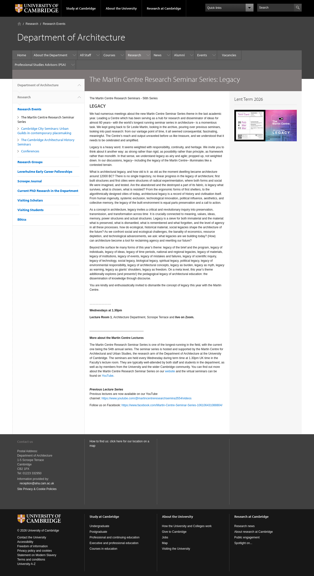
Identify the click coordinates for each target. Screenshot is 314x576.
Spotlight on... (243, 543)
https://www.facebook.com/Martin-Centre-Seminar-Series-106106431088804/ (171, 405)
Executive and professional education (114, 543)
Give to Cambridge (174, 531)
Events (202, 55)
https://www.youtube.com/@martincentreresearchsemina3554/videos (147, 398)
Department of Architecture (38, 87)
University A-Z (26, 564)
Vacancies (229, 55)
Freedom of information (32, 546)
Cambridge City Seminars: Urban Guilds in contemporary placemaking (44, 130)
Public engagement (247, 537)
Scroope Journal (29, 181)
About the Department (50, 55)
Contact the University (31, 537)
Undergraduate (99, 526)
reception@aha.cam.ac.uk (37, 483)
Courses (109, 55)
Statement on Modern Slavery (36, 555)
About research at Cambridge (253, 531)
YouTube (107, 375)
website (169, 371)
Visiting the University (176, 548)
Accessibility (25, 542)
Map (165, 543)
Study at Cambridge (81, 8)
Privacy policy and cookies (34, 550)
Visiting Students (30, 210)
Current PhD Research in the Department (47, 190)
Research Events (54, 24)
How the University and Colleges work (187, 526)
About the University (121, 8)
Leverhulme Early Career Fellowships (44, 171)
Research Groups (30, 162)
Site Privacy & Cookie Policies (37, 489)
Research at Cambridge (164, 8)
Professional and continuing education (114, 537)
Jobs (165, 537)
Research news (244, 526)
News (158, 55)
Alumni (179, 55)
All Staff (85, 55)
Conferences (30, 151)
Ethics (21, 219)
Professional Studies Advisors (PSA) (40, 64)
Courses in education (103, 548)
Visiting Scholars (30, 200)
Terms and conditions (31, 559)
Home (19, 24)
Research (32, 24)
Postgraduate (98, 531)
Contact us (25, 441)
